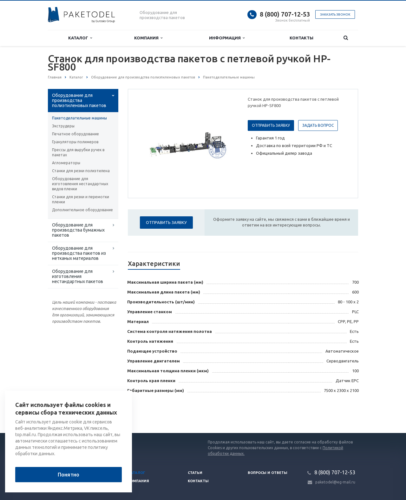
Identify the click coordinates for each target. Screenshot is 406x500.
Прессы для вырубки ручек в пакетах (78, 152)
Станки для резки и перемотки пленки (80, 199)
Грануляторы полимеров (75, 142)
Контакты (301, 38)
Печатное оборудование (75, 134)
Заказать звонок (335, 14)
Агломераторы (66, 163)
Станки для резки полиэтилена (81, 171)
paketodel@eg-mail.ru (335, 482)
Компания (148, 38)
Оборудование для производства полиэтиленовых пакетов (79, 100)
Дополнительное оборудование (82, 210)
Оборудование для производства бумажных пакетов (78, 230)
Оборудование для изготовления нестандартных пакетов (77, 276)
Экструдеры (63, 126)
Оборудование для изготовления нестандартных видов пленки (80, 184)
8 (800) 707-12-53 (285, 14)
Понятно (68, 474)
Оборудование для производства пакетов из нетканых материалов (79, 253)
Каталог (80, 38)
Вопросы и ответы (267, 473)
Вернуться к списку (68, 412)
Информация (227, 38)
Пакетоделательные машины (79, 118)
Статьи (195, 473)
